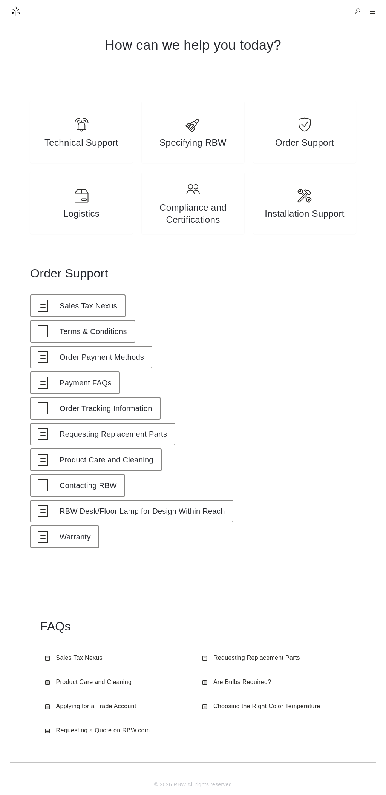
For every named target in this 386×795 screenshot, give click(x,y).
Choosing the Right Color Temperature (261, 706)
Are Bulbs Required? (236, 682)
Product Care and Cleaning (88, 682)
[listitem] (81, 132)
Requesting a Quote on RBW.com (97, 730)
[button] (357, 11)
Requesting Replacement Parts (251, 658)
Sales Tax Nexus (74, 658)
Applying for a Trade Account (90, 706)
